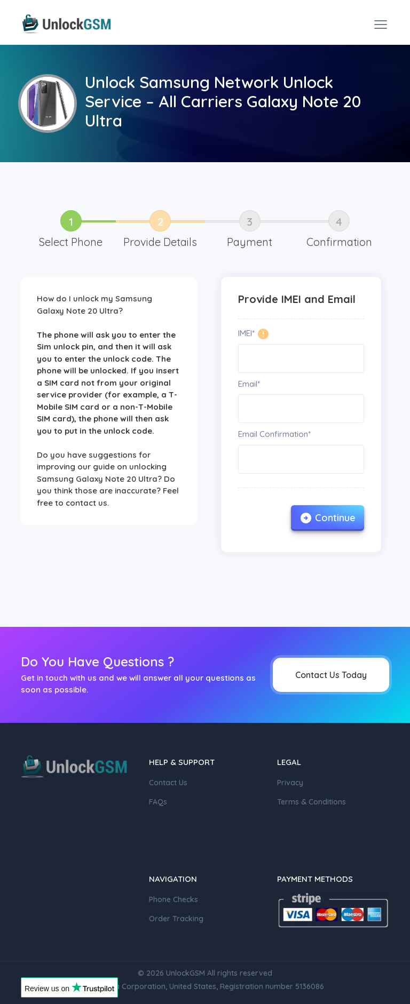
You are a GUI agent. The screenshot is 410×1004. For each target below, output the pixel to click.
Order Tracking (176, 918)
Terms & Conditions (311, 802)
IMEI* (246, 333)
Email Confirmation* (274, 434)
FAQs (158, 802)
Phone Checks (173, 899)
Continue (327, 518)
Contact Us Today (331, 675)
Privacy (290, 782)
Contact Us (168, 782)
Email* (249, 384)
